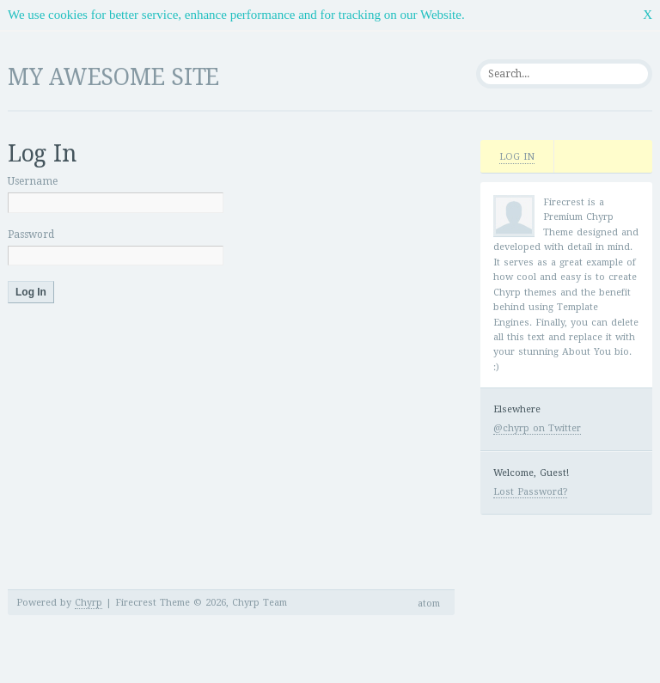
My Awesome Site (113, 77)
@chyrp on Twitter (537, 428)
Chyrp (88, 602)
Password (31, 235)
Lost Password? (530, 491)
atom (429, 603)
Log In (517, 156)
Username (33, 181)
